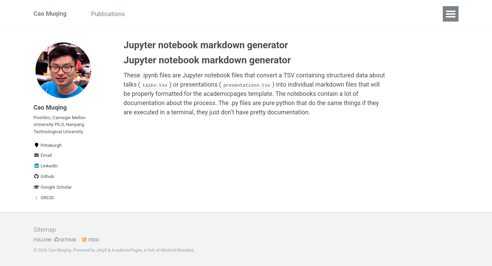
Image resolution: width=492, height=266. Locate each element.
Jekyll (101, 250)
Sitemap (44, 230)
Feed (90, 240)
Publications (108, 13)
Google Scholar (52, 187)
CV (279, 13)
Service (182, 13)
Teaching (217, 13)
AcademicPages (127, 250)
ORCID (43, 198)
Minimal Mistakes (177, 250)
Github (43, 176)
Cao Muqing (50, 13)
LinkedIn (45, 166)
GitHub (65, 240)
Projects (148, 13)
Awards (252, 13)
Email (42, 155)
